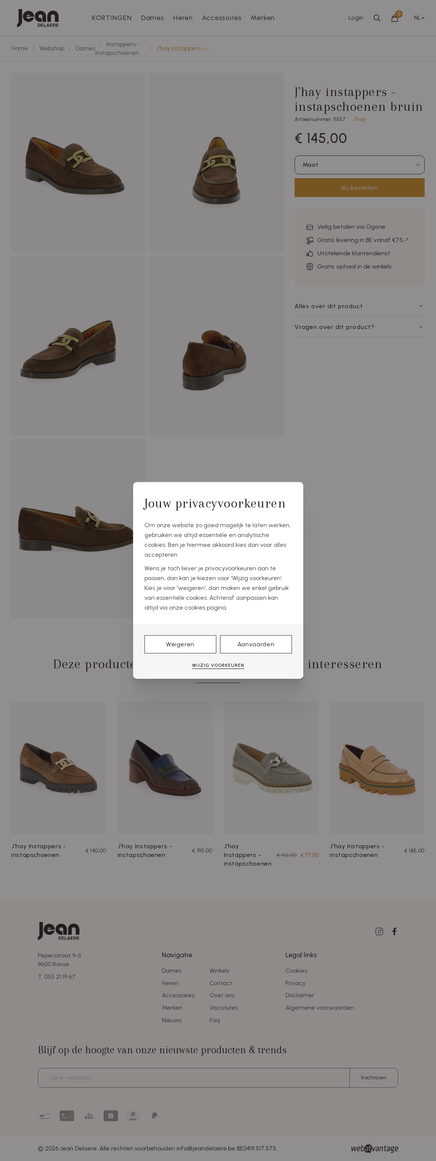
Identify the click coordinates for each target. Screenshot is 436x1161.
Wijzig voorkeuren (218, 665)
